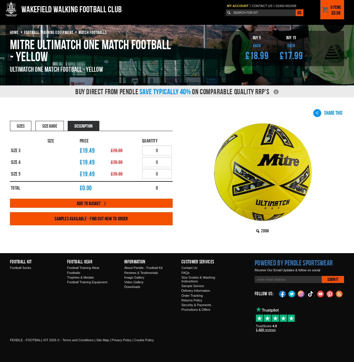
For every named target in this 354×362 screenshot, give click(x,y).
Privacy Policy (122, 340)
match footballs (93, 32)
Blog (339, 293)
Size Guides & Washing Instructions (198, 279)
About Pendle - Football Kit (143, 268)
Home (14, 32)
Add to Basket (89, 203)
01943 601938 (285, 6)
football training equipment (48, 32)
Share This (328, 113)
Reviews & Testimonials (141, 272)
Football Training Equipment (87, 282)
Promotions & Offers (195, 309)
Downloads (132, 287)
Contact (262, 6)
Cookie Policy (144, 340)
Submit (332, 279)
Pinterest (330, 293)
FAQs (185, 272)
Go (299, 12)
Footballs (73, 272)
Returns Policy (191, 300)
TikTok (311, 293)
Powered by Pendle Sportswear (294, 263)
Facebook (282, 293)
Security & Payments (196, 305)
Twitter (292, 293)
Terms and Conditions (77, 340)
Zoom (265, 231)
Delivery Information (195, 290)
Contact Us (189, 268)
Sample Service (192, 286)
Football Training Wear (83, 268)
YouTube (320, 293)
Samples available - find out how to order (91, 218)
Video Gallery (134, 282)
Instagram (301, 293)
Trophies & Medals (80, 277)
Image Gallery (134, 277)
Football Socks (20, 268)
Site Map (102, 340)
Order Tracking (192, 295)
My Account (238, 6)
